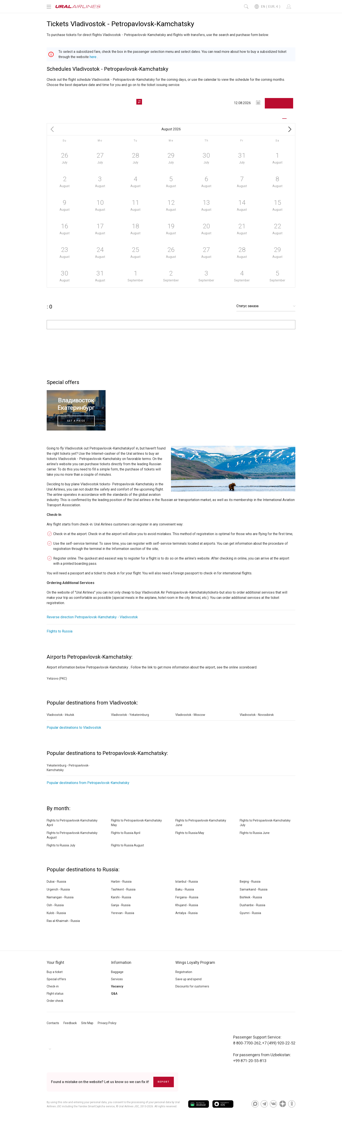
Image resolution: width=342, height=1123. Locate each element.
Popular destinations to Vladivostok (74, 727)
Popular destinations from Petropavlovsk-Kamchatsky (88, 783)
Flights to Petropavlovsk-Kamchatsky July (265, 823)
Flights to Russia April (125, 833)
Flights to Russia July (61, 845)
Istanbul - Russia (186, 881)
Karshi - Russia (121, 897)
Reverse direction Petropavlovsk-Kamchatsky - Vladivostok (92, 617)
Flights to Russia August (127, 845)
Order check (55, 1000)
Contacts (53, 1023)
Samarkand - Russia (253, 889)
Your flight (55, 962)
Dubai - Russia (56, 881)
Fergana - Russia (186, 897)
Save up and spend (188, 979)
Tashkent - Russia (123, 889)
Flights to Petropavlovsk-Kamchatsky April (72, 823)
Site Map (87, 1023)
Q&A (114, 993)
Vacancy (117, 986)
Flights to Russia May (189, 833)
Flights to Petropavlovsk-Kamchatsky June (200, 823)
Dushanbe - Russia (252, 905)
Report (163, 1082)
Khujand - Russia (186, 905)
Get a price (76, 421)
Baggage (117, 972)
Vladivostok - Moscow (190, 715)
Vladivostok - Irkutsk (60, 715)
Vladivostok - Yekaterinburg (130, 715)
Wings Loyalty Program (195, 962)
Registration (183, 972)
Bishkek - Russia (251, 897)
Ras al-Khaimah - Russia (63, 921)
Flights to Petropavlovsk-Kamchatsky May (136, 823)
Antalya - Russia (186, 913)
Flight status (55, 993)
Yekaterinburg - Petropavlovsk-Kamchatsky (68, 768)
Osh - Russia (55, 905)
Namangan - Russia (60, 897)
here (93, 57)
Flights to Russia (59, 631)
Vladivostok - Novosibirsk (257, 715)
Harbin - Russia (121, 881)
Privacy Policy (107, 1023)
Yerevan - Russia (122, 913)
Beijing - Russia (250, 881)
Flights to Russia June (255, 833)
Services (117, 979)
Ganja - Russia (120, 905)
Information (121, 962)
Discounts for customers (192, 986)
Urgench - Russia (58, 889)
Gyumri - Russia (250, 913)
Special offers (56, 979)
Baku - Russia (184, 889)
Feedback (70, 1023)
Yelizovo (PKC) (57, 678)
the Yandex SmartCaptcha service (94, 1106)
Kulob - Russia (56, 913)
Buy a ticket (55, 972)
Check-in (53, 986)
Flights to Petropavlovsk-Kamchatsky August (72, 835)
